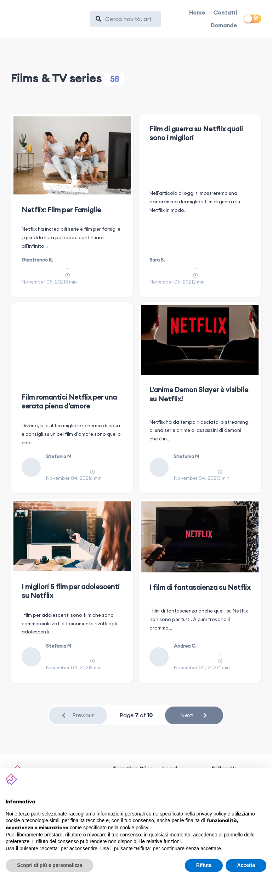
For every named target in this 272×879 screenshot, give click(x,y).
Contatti (225, 12)
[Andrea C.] (161, 656)
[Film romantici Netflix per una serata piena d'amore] (72, 343)
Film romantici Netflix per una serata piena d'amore (69, 401)
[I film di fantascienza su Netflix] (200, 536)
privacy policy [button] (211, 814)
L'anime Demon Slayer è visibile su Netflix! (198, 394)
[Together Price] (47, 17)
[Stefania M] (34, 467)
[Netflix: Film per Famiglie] (72, 155)
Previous (78, 715)
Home (197, 12)
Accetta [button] (246, 865)
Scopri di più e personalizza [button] (49, 865)
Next (194, 715)
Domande (224, 25)
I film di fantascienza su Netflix (199, 587)
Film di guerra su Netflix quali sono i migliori (196, 133)
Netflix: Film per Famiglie (61, 209)
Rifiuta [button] (204, 865)
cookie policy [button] (134, 827)
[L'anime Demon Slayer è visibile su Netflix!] (200, 340)
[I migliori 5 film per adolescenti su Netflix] (72, 536)
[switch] (252, 19)
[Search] (128, 19)
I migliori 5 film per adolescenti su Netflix (71, 591)
